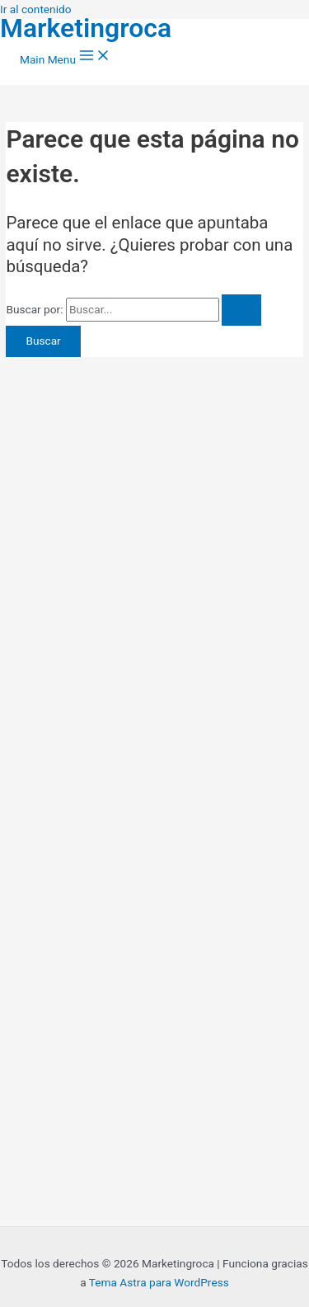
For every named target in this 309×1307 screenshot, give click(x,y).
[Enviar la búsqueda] (241, 310)
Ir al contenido (36, 9)
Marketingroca (85, 28)
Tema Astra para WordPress (159, 1282)
